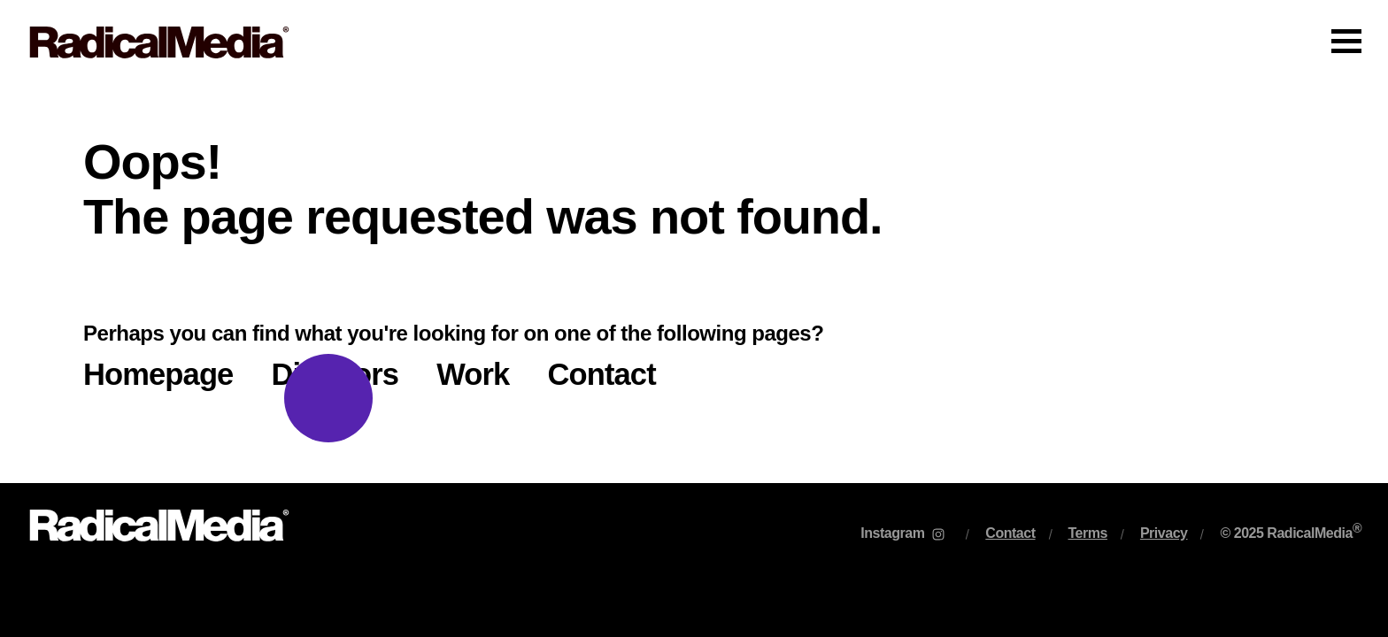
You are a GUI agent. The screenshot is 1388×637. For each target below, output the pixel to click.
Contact (601, 374)
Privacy (1164, 533)
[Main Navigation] (694, 42)
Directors (335, 374)
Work (472, 374)
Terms (1087, 533)
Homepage (158, 374)
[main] (694, 284)
